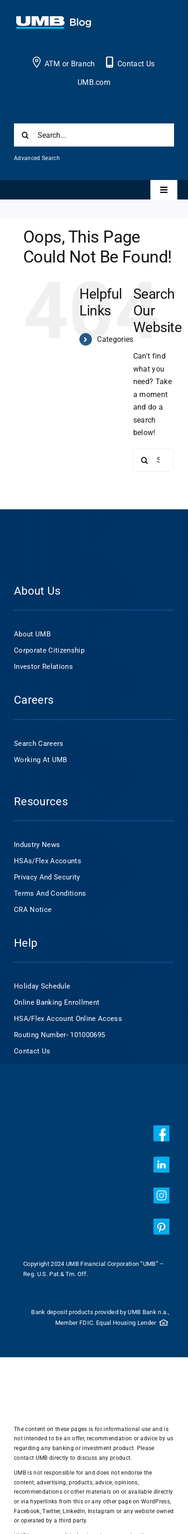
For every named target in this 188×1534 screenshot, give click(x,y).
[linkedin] (161, 1164)
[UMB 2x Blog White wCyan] (53, 21)
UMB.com (94, 82)
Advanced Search (37, 158)
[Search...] (94, 135)
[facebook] (161, 1133)
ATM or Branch (70, 63)
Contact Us (136, 63)
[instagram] (161, 1195)
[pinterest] (161, 1227)
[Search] (25, 135)
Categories (115, 339)
